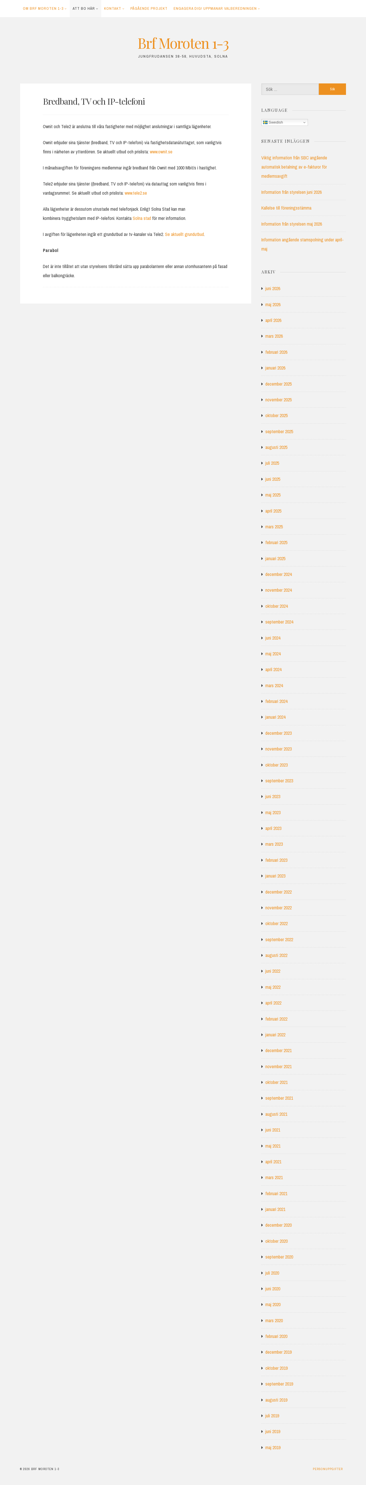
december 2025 (278, 384)
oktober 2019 (276, 1368)
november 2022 (278, 907)
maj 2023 (273, 812)
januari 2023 (275, 876)
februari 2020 (276, 1336)
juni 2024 (272, 638)
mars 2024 (274, 685)
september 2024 (279, 622)
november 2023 (278, 749)
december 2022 (278, 892)
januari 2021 (275, 1209)
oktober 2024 (276, 606)
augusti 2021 (276, 1114)
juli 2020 (272, 1273)
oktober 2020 (276, 1241)
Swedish (273, 122)
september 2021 (279, 1098)
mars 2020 (274, 1320)
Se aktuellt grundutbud (184, 234)
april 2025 (273, 511)
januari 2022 (275, 1034)
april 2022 (273, 1003)
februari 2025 (276, 542)
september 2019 (279, 1384)
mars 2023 (274, 844)
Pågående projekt (149, 8)
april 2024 (273, 669)
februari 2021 (276, 1193)
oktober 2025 (276, 415)
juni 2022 (272, 971)
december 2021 (278, 1050)
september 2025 (279, 431)
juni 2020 (272, 1288)
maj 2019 (273, 1447)
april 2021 (273, 1161)
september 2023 (279, 780)
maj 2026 (273, 304)
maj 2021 (273, 1146)
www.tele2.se (136, 193)
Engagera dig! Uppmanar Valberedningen (215, 8)
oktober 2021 (276, 1082)
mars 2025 (274, 526)
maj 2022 (273, 987)
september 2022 (279, 939)
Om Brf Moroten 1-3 (43, 8)
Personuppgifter (328, 1469)
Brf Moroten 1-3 (183, 42)
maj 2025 (273, 495)
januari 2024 (275, 717)
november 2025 (278, 399)
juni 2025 (272, 479)
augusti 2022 (276, 955)
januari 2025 (275, 558)
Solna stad (142, 218)
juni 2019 (272, 1431)
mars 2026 (274, 336)
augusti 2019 (276, 1400)
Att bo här (84, 8)
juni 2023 (272, 796)
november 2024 (278, 590)
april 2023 (273, 828)
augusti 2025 (276, 447)
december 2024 (278, 574)
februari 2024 (276, 701)
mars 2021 (274, 1177)
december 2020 (278, 1225)
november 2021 (278, 1066)
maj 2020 (273, 1304)
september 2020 (279, 1257)
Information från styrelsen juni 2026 (291, 192)
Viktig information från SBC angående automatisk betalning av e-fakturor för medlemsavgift (294, 167)
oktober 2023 (276, 765)
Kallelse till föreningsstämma (286, 208)
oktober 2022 (276, 923)
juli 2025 (272, 463)
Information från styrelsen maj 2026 (291, 224)
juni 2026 (272, 288)
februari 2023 (276, 860)
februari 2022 (276, 1019)
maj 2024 (273, 653)
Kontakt (112, 8)
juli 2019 (272, 1415)
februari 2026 (276, 352)
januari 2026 (275, 368)
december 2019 (278, 1352)
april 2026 (273, 320)
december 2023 (278, 733)
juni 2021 (272, 1130)
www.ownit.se (161, 151)
